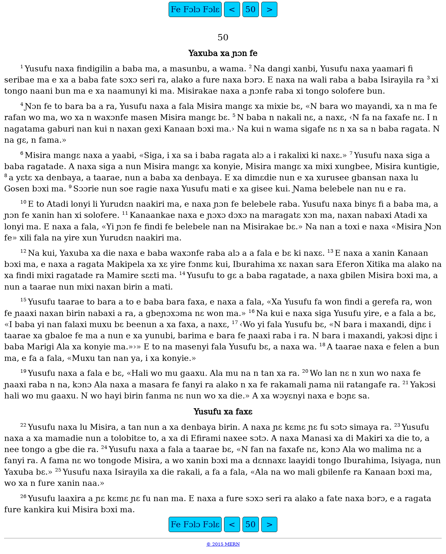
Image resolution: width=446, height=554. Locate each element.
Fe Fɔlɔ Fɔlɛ (195, 9)
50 (250, 9)
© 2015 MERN (223, 544)
